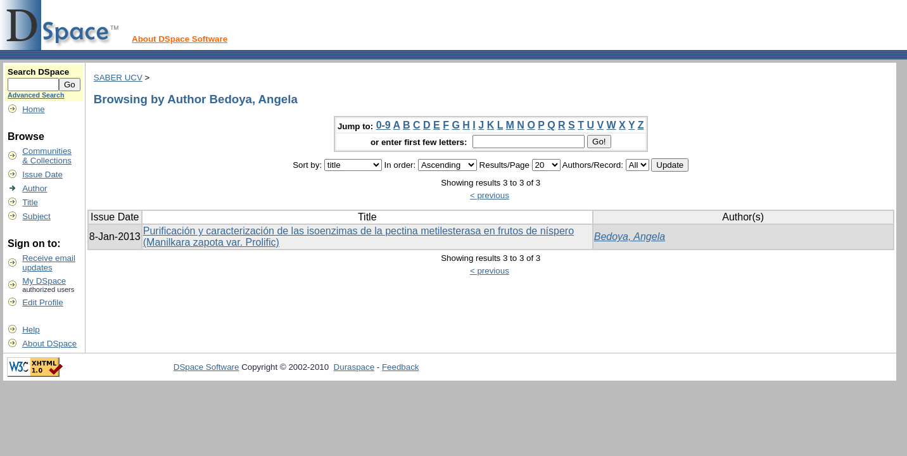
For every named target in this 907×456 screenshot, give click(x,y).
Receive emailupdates (48, 262)
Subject (36, 216)
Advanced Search (36, 95)
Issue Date (42, 174)
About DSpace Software (179, 39)
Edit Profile (42, 302)
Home (33, 109)
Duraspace (354, 367)
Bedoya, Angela (629, 236)
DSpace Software (206, 367)
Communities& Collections (47, 155)
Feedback (400, 367)
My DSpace (44, 281)
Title (30, 202)
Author (34, 188)
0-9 (383, 125)
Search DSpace (38, 72)
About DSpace (49, 343)
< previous (489, 195)
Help (30, 329)
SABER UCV (118, 77)
